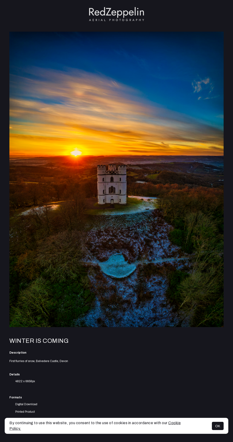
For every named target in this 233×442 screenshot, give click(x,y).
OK (217, 426)
